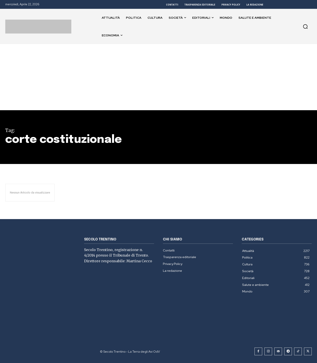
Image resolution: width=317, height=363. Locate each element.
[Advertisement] (158, 77)
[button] (305, 26)
